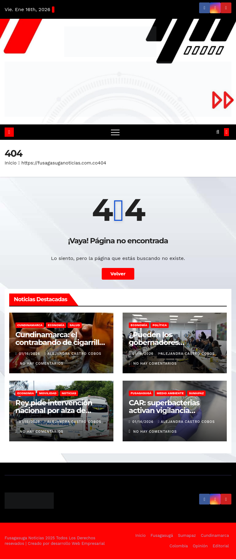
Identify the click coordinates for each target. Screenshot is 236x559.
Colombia (179, 546)
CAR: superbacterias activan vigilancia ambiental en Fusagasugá (174, 410)
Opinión (200, 546)
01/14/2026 (143, 422)
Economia (25, 393)
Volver (118, 274)
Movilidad (47, 393)
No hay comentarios (42, 364)
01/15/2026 (30, 422)
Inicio (11, 163)
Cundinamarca (29, 325)
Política (159, 325)
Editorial (221, 546)
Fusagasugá (141, 393)
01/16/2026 (30, 354)
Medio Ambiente (170, 393)
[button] (217, 132)
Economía (56, 325)
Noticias (69, 393)
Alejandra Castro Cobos (73, 354)
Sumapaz (196, 393)
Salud (74, 325)
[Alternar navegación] (115, 132)
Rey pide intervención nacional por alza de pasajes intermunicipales (59, 410)
